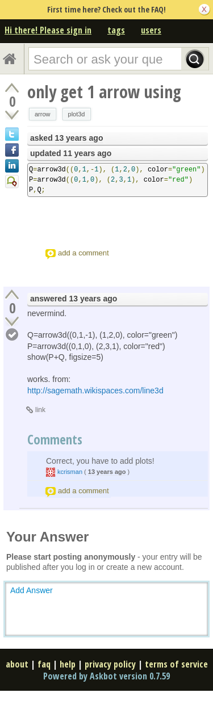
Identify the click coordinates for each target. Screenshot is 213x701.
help (68, 664)
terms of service (176, 664)
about (17, 664)
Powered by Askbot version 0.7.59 (106, 676)
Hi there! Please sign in (48, 30)
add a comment (83, 253)
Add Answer (31, 590)
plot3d (76, 114)
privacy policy (110, 664)
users (151, 30)
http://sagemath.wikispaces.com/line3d (95, 390)
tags (116, 30)
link (40, 410)
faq (44, 664)
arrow (43, 114)
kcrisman (69, 471)
